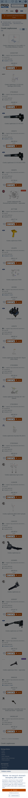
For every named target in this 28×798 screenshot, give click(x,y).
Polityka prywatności (14, 792)
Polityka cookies (6, 771)
